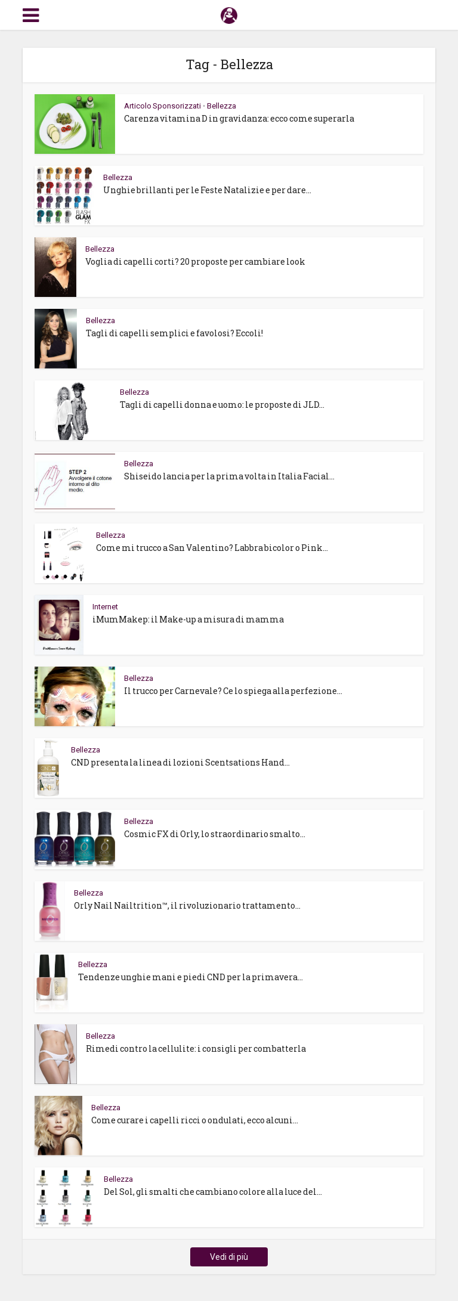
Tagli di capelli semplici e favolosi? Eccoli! (174, 333)
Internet (105, 606)
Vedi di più (229, 1257)
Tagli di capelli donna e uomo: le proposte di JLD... (222, 404)
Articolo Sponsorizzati (162, 105)
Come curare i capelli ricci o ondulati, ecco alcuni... (194, 1120)
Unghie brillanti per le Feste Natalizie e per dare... (207, 190)
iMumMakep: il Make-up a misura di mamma (188, 619)
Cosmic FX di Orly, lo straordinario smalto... (214, 834)
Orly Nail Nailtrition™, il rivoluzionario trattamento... (187, 905)
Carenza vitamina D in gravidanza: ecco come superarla (239, 118)
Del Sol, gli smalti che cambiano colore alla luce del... (213, 1191)
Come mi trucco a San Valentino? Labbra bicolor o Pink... (212, 547)
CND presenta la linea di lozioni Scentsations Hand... (180, 762)
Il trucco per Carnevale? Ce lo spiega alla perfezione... (233, 690)
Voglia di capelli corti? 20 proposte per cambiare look (195, 261)
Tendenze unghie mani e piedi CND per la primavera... (190, 977)
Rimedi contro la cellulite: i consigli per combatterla (196, 1048)
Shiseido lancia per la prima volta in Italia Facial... (229, 476)
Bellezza (221, 105)
